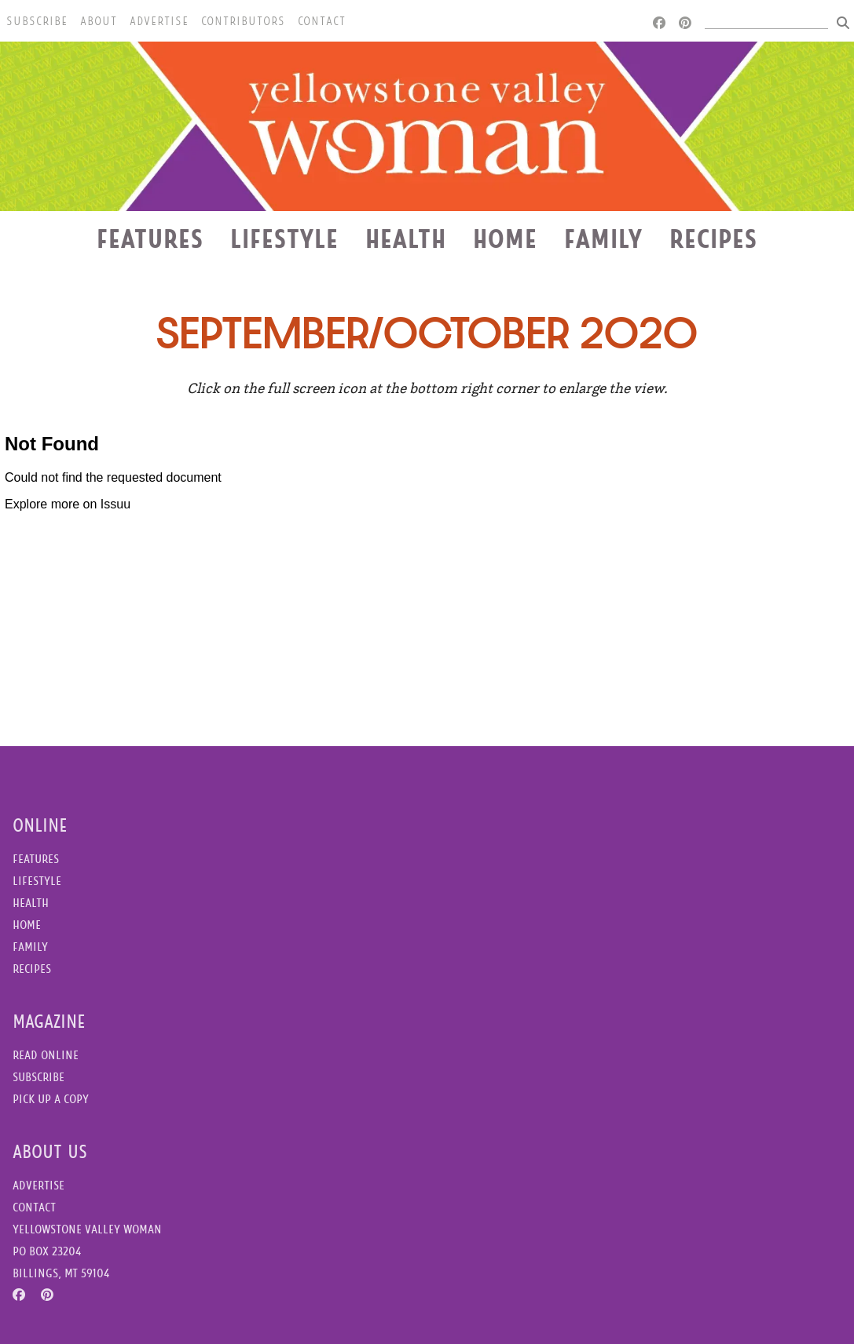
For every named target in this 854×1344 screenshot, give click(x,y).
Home (505, 238)
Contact (322, 21)
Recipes (713, 238)
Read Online (46, 1054)
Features (150, 238)
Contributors (243, 21)
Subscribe (37, 21)
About (98, 21)
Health (405, 238)
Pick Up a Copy (51, 1098)
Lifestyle (284, 238)
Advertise (159, 21)
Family (603, 238)
